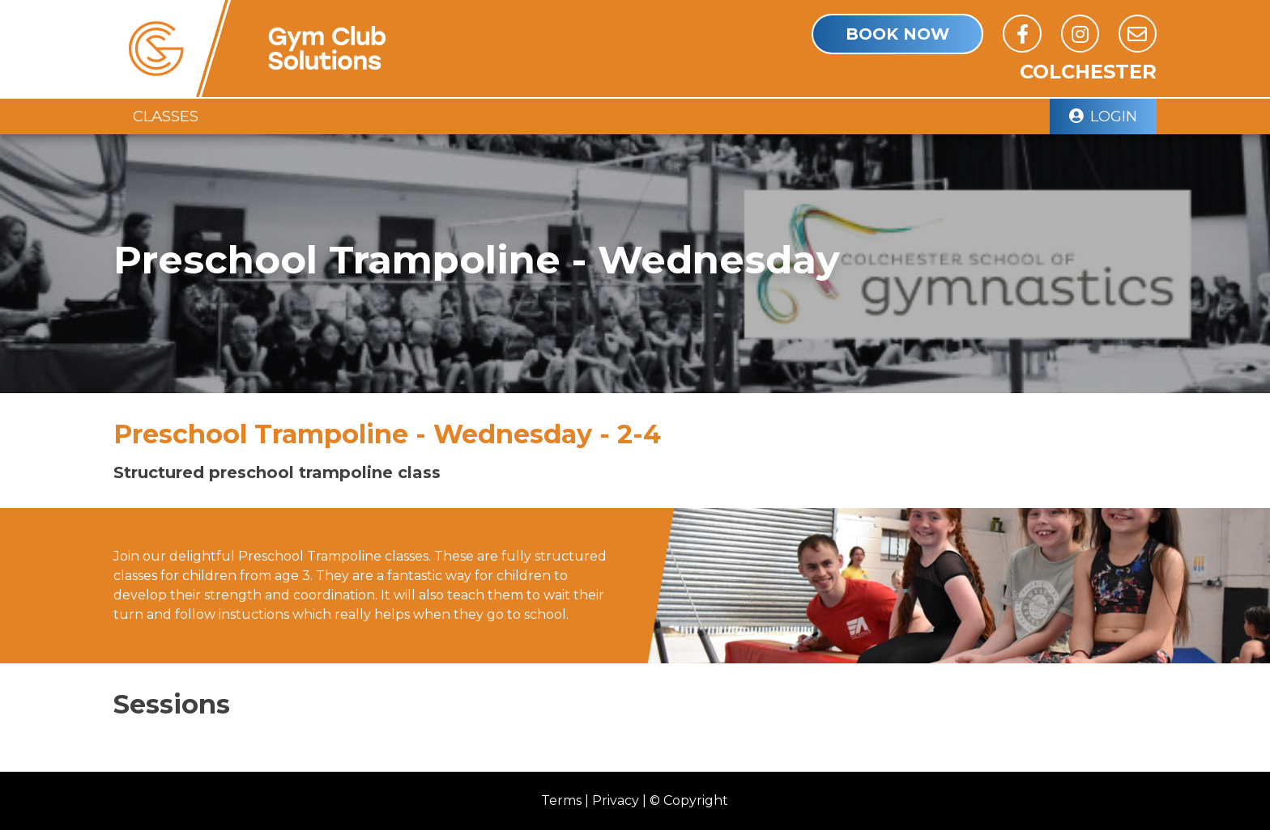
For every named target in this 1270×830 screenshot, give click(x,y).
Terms (561, 800)
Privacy (615, 800)
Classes (165, 116)
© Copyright (689, 800)
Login (1103, 116)
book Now (897, 34)
